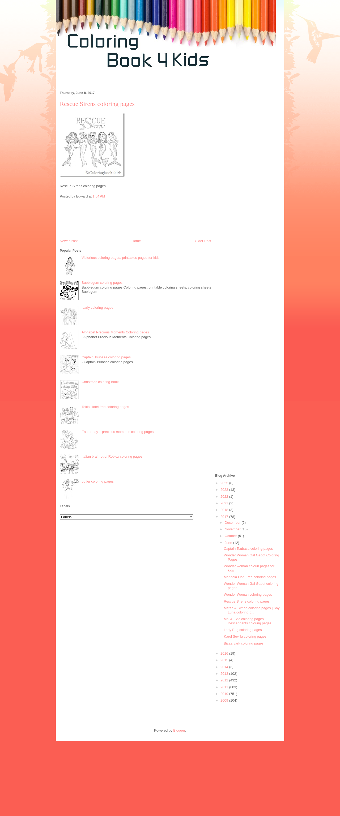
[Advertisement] (152, 82)
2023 (224, 490)
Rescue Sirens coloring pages (247, 601)
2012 (224, 680)
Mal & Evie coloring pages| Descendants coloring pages (247, 621)
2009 (224, 700)
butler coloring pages (98, 481)
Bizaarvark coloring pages (244, 643)
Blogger (179, 730)
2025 (224, 483)
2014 (224, 667)
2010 (224, 694)
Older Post (203, 241)
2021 (224, 503)
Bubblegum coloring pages (102, 283)
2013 (224, 674)
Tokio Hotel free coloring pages (105, 407)
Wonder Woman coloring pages (248, 594)
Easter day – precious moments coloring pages (118, 432)
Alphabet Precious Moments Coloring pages (115, 332)
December (233, 523)
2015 (224, 660)
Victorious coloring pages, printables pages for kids (120, 258)
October (231, 536)
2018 (224, 510)
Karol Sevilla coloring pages (245, 636)
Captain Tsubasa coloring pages (106, 357)
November (233, 529)
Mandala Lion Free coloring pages (250, 577)
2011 (224, 687)
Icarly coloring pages (97, 308)
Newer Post (69, 241)
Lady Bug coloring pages (243, 630)
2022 (224, 497)
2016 (224, 653)
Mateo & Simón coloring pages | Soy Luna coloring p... (251, 610)
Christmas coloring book (100, 382)
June (229, 543)
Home (136, 241)
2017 (224, 517)
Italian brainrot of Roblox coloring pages (112, 456)
